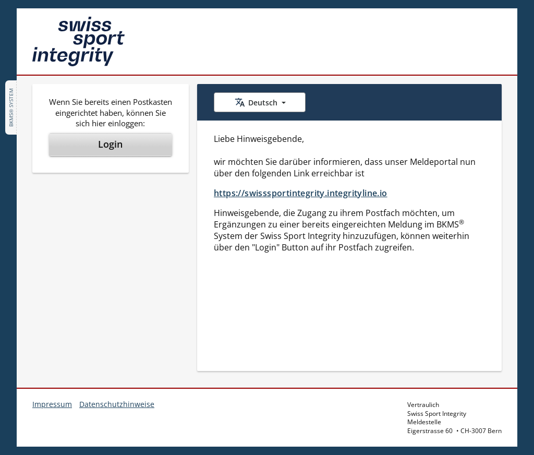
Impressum (52, 404)
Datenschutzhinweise (116, 404)
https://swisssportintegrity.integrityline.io (300, 193)
